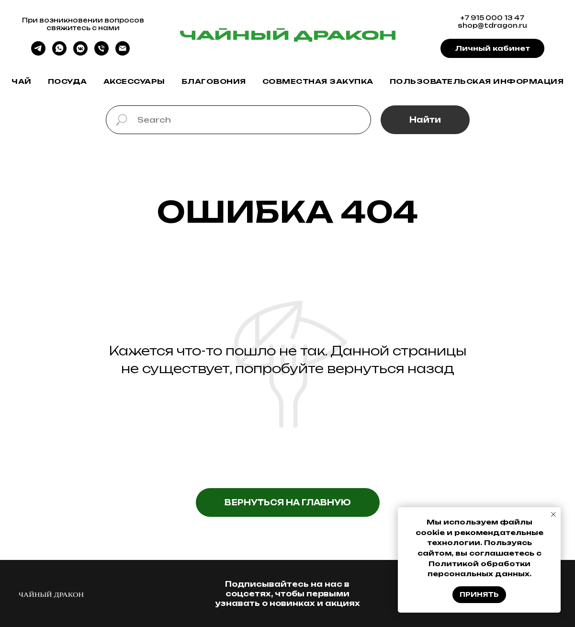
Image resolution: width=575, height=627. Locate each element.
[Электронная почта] (122, 53)
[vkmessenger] (80, 53)
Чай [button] (21, 81)
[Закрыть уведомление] (553, 514)
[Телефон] (101, 53)
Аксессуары (134, 81)
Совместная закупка (317, 81)
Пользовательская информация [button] (477, 81)
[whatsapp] (59, 53)
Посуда (67, 81)
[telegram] (38, 53)
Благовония (213, 81)
